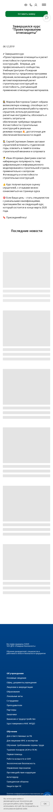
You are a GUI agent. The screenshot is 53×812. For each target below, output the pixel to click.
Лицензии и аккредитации (20, 687)
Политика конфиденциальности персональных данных (26, 793)
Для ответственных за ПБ (19, 736)
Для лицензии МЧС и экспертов (22, 740)
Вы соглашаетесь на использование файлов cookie (21, 807)
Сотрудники (12, 700)
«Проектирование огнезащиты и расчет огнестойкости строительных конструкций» (25, 60)
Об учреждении (15, 673)
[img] (14, 4)
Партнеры (11, 709)
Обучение (12, 731)
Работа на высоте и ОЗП (19, 758)
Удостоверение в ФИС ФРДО (21, 723)
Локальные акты (15, 696)
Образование (13, 691)
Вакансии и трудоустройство (21, 719)
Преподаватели (14, 705)
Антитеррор (12, 777)
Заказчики (12, 714)
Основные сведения (16, 678)
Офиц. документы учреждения (21, 682)
